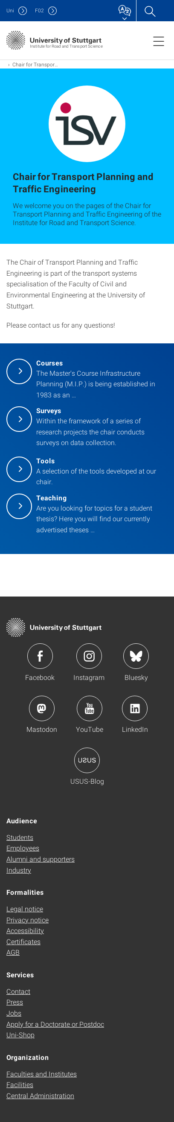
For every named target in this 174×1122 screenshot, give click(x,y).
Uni (10, 10)
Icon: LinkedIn (135, 708)
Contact (18, 991)
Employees (22, 847)
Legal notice (24, 908)
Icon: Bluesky (136, 656)
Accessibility (25, 930)
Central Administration (40, 1095)
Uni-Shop (20, 1034)
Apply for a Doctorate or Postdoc (55, 1023)
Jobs (13, 1012)
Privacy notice (27, 919)
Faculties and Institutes (41, 1073)
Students (19, 837)
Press (14, 1001)
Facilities (19, 1084)
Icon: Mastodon (42, 708)
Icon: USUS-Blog (87, 760)
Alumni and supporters (40, 858)
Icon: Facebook (40, 656)
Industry (18, 869)
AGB (13, 952)
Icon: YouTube (89, 708)
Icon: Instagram (89, 656)
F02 (39, 10)
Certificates (23, 941)
